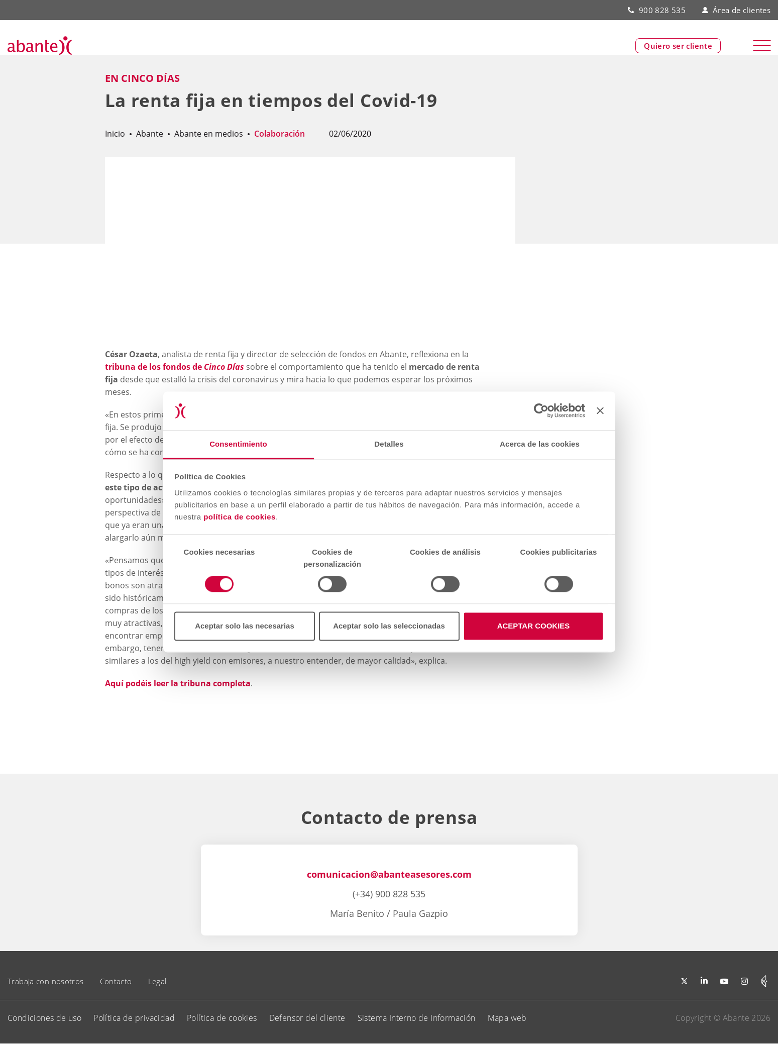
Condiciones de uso (44, 1017)
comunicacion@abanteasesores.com (389, 874)
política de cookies (239, 516)
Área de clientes (736, 10)
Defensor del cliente (307, 1017)
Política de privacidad (134, 1017)
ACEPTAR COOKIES (533, 625)
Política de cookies (222, 1017)
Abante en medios (208, 133)
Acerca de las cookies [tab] (540, 444)
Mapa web (507, 1017)
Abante (149, 133)
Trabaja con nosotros (46, 981)
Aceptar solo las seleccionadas (389, 625)
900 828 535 (662, 10)
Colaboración (279, 133)
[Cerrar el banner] (600, 410)
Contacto (116, 981)
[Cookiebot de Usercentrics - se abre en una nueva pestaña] (541, 411)
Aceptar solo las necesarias (244, 625)
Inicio (115, 133)
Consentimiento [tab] (238, 444)
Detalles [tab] (388, 444)
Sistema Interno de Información (417, 1017)
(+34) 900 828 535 (389, 894)
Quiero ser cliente (678, 46)
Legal (157, 981)
